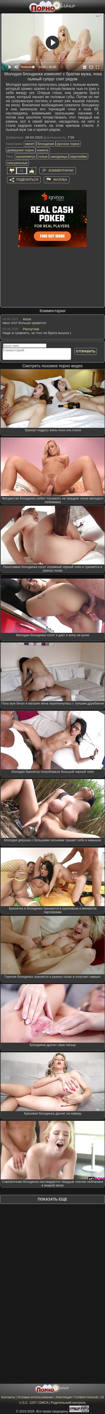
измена (42, 150)
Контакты (8, 1397)
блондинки (46, 144)
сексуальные (17, 163)
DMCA (43, 1402)
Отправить (85, 351)
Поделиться (27, 179)
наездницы (59, 156)
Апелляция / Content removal (76, 1397)
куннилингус (25, 156)
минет (30, 144)
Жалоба (60, 179)
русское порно (68, 144)
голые (43, 156)
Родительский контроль (68, 1402)
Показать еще (52, 1199)
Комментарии (61, 170)
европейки (78, 156)
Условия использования (35, 1397)
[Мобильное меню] (4, 6)
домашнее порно (20, 150)
